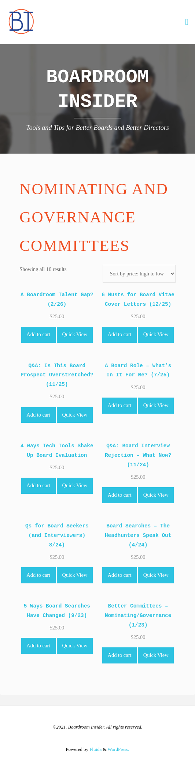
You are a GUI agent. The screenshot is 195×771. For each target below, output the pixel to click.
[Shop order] (139, 274)
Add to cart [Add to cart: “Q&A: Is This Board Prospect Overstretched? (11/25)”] (38, 415)
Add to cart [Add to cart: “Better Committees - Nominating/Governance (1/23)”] (120, 655)
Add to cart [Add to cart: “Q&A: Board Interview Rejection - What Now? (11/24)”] (120, 495)
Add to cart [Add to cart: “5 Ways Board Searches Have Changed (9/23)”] (38, 645)
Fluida (95, 749)
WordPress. (118, 749)
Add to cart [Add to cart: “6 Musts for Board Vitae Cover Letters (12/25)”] (120, 334)
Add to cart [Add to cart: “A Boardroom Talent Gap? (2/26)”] (38, 334)
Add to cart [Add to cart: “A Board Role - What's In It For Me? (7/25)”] (120, 405)
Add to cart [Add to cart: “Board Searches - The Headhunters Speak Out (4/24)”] (120, 575)
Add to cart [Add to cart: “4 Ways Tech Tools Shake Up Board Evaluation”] (38, 485)
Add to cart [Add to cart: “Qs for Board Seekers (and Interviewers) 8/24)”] (38, 575)
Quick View (75, 334)
